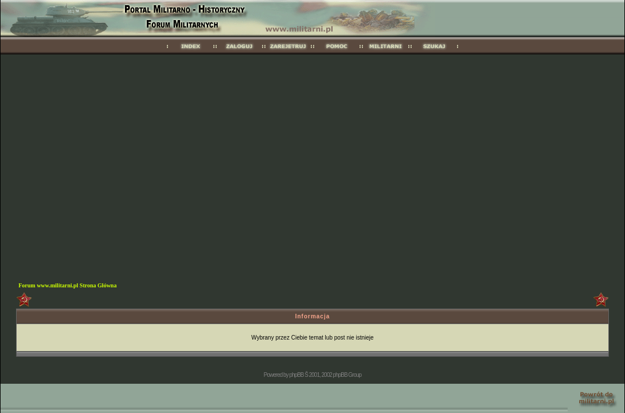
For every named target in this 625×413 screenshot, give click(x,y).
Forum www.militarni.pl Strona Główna (67, 285)
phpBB (296, 375)
